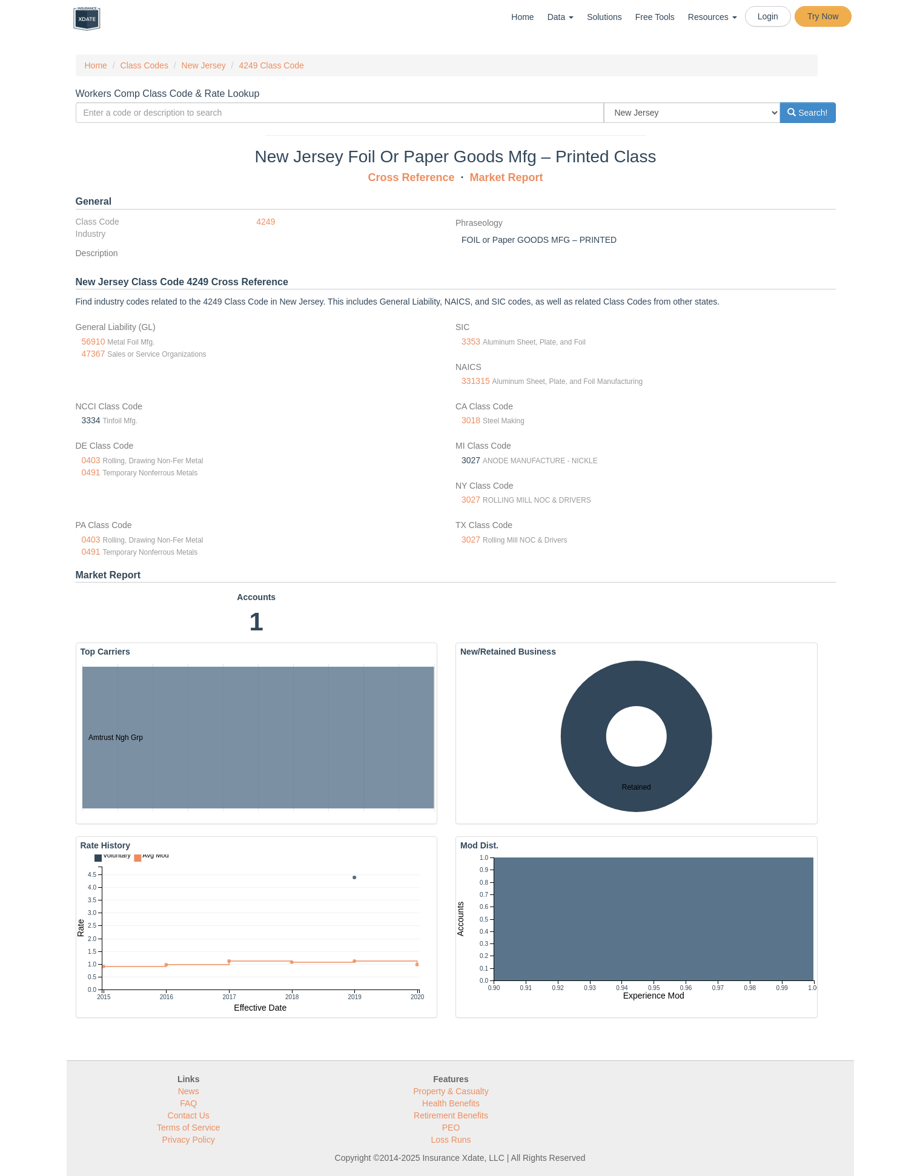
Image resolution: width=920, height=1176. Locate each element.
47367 (93, 353)
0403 (91, 460)
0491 (91, 472)
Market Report (506, 177)
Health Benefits (451, 1103)
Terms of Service (188, 1127)
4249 (265, 221)
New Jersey (204, 65)
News (188, 1091)
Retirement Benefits (451, 1115)
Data (561, 17)
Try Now (823, 16)
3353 (471, 341)
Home (522, 17)
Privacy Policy (188, 1140)
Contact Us (189, 1115)
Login (768, 16)
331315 (476, 381)
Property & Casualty (451, 1091)
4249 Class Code (271, 65)
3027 (471, 499)
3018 (471, 420)
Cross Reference (411, 177)
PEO (451, 1127)
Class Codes (144, 65)
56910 (93, 341)
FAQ (188, 1103)
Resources (712, 17)
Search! (807, 112)
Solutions (604, 17)
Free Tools (655, 17)
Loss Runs (451, 1140)
